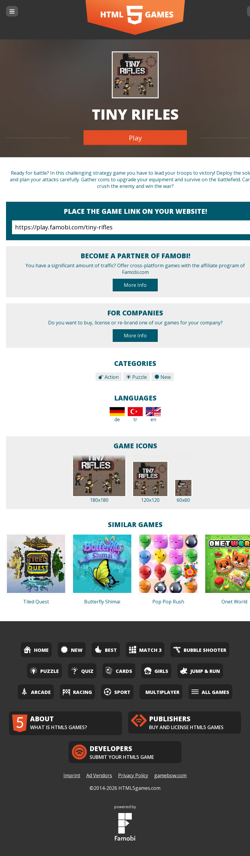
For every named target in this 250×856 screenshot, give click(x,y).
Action (109, 377)
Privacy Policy (133, 775)
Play (135, 137)
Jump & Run (200, 670)
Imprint (71, 775)
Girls (156, 670)
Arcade (36, 691)
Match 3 (145, 649)
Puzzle (136, 377)
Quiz (82, 670)
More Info (135, 285)
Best (106, 649)
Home (36, 649)
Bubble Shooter (199, 649)
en (153, 415)
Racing (77, 691)
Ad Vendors (99, 775)
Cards (118, 670)
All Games (210, 691)
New (162, 377)
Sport (117, 691)
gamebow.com (170, 775)
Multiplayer (162, 692)
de (117, 415)
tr (135, 415)
